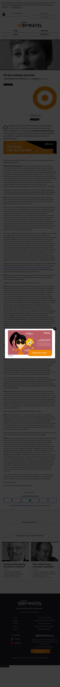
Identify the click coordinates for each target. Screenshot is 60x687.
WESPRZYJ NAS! (40, 353)
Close (54, 328)
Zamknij (10, 356)
